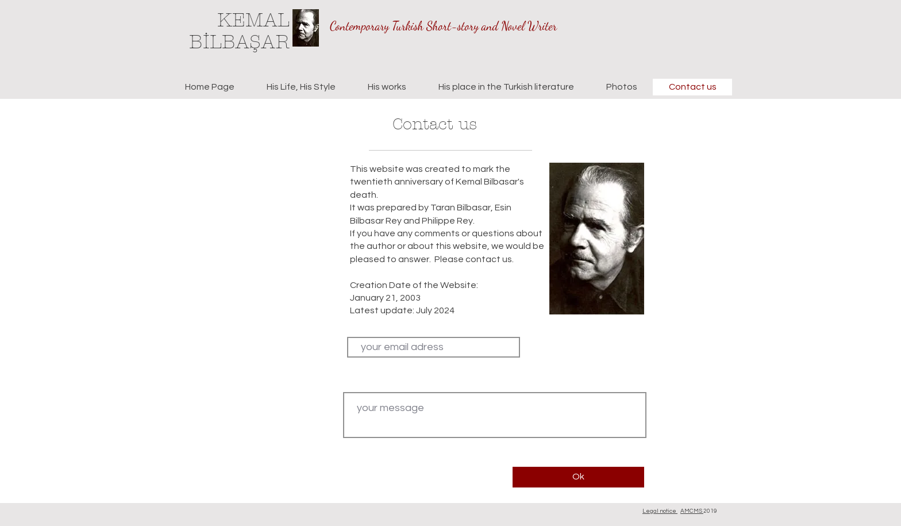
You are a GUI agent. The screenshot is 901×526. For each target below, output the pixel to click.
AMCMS (691, 511)
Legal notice (659, 511)
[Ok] (578, 477)
